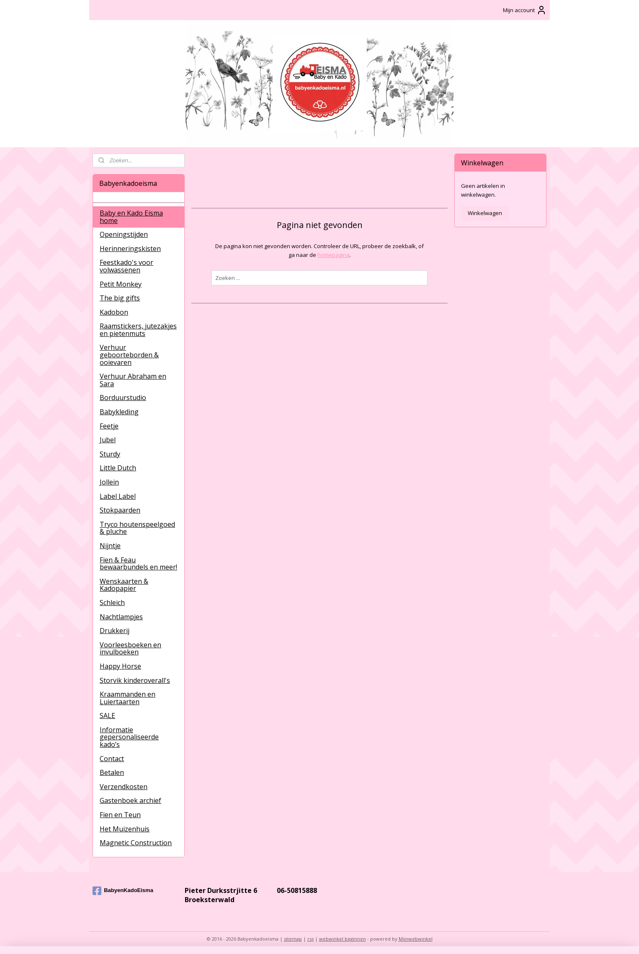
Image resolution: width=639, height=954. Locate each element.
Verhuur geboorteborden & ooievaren (129, 355)
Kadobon (114, 312)
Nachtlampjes (121, 616)
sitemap (293, 939)
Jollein (109, 482)
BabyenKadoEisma (123, 891)
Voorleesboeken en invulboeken (130, 648)
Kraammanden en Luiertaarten (127, 698)
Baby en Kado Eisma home (131, 216)
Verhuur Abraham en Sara (133, 380)
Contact (112, 758)
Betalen (112, 772)
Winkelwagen (485, 213)
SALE (107, 715)
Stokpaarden (120, 510)
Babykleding (119, 411)
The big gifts (120, 298)
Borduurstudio (123, 397)
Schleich (112, 602)
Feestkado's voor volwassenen (126, 266)
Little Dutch (118, 467)
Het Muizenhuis (124, 828)
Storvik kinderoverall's (135, 680)
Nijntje (110, 545)
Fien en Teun (120, 814)
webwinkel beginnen (342, 939)
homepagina (333, 255)
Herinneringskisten (130, 248)
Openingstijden (124, 234)
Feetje (109, 426)
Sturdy (110, 454)
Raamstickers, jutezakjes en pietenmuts (138, 329)
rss (310, 939)
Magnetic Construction (136, 842)
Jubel (108, 439)
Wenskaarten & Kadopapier (124, 585)
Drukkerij (114, 630)
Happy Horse (120, 666)
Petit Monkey (121, 284)
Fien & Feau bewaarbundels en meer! (138, 563)
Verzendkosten (123, 786)
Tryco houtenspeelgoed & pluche (137, 528)
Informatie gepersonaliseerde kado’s (129, 737)
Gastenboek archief (130, 800)
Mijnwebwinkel (416, 939)
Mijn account (524, 10)
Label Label (118, 496)
